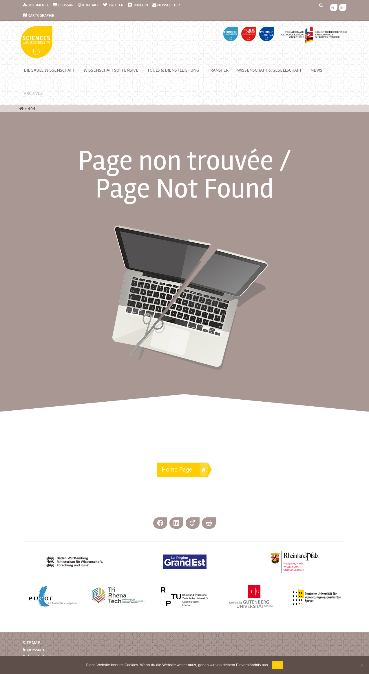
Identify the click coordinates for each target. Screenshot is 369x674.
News (316, 70)
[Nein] (362, 665)
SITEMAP (31, 643)
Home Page (185, 469)
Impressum (33, 650)
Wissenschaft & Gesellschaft (269, 70)
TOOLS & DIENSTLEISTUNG (173, 70)
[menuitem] (332, 7)
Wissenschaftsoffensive (111, 70)
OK (277, 665)
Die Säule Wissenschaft (49, 70)
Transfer (218, 70)
